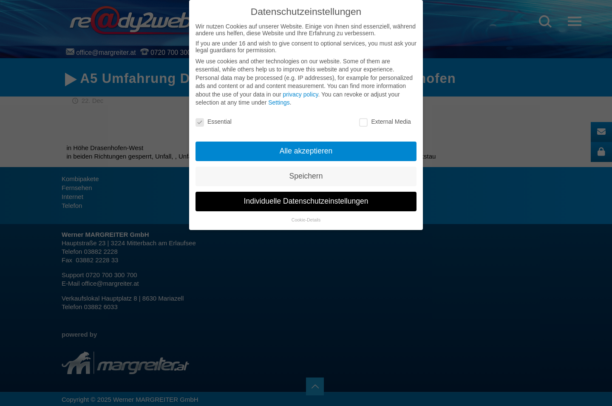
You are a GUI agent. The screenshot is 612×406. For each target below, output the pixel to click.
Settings (279, 102)
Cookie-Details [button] (306, 219)
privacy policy (300, 94)
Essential (214, 121)
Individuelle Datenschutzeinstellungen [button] (306, 201)
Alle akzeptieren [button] (306, 151)
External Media (385, 121)
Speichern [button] (306, 176)
